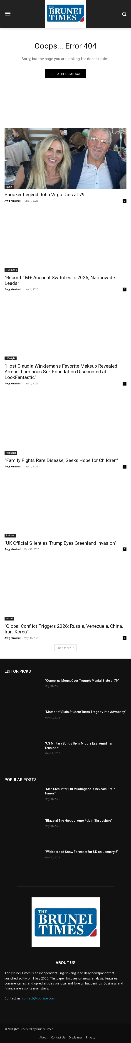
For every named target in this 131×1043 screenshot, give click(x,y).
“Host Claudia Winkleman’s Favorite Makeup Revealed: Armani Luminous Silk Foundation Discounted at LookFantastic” (61, 371)
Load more (65, 648)
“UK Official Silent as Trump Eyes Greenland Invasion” (60, 543)
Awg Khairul (13, 200)
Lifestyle (10, 358)
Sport (9, 186)
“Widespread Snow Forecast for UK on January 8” (81, 852)
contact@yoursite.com (38, 998)
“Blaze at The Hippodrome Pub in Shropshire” (78, 820)
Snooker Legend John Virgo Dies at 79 (45, 194)
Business (11, 269)
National (11, 452)
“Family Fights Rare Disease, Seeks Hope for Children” (61, 460)
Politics (10, 535)
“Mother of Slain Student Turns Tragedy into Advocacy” (85, 712)
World (9, 618)
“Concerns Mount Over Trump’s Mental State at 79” (82, 680)
